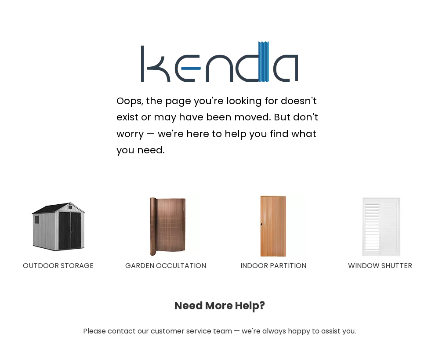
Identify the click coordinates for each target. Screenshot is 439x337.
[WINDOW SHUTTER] (381, 227)
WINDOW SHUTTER (380, 266)
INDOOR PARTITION (273, 266)
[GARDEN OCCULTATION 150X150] (166, 227)
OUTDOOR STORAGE (58, 266)
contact (122, 331)
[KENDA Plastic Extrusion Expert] (219, 62)
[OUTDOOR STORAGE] (58, 227)
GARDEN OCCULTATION (165, 266)
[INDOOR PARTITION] (273, 227)
